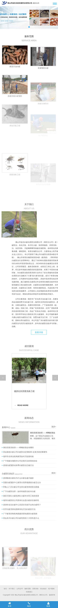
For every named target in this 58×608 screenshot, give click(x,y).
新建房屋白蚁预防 (15, 109)
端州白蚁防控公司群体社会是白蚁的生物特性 (21, 500)
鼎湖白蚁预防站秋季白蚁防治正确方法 (18, 465)
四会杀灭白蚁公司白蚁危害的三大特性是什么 (21, 518)
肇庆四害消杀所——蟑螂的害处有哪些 (18, 447)
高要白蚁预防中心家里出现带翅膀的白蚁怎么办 (22, 482)
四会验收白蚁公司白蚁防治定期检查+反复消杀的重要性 (25, 452)
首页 (9, 604)
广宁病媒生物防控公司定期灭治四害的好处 (20, 461)
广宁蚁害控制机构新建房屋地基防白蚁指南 (20, 514)
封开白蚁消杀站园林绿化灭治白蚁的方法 (19, 509)
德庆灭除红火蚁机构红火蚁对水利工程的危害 (21, 496)
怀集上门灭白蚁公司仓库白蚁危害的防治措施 (21, 487)
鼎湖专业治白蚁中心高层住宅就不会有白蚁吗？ (22, 505)
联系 (48, 604)
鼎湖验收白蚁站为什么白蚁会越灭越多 (18, 478)
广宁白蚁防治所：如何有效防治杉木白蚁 (19, 491)
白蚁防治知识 (8, 474)
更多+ (53, 473)
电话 (29, 604)
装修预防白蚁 (43, 75)
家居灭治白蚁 (14, 69)
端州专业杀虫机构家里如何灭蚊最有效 (18, 456)
